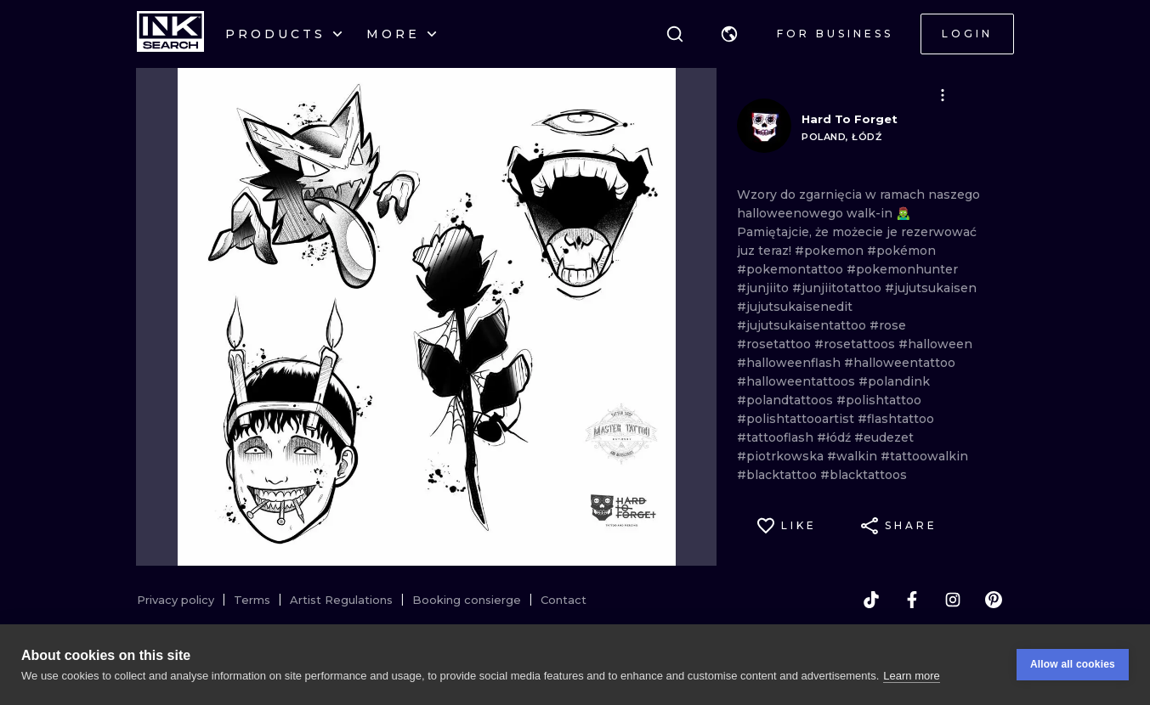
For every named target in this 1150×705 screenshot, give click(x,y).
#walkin (854, 456)
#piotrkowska (782, 456)
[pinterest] (993, 599)
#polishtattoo (878, 400)
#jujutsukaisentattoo (803, 325)
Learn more (911, 675)
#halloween (935, 344)
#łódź (835, 437)
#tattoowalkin (924, 456)
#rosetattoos (856, 344)
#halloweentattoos (797, 381)
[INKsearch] (170, 33)
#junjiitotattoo (838, 288)
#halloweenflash (790, 362)
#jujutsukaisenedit (795, 306)
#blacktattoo (778, 474)
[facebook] (912, 599)
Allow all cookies (1072, 664)
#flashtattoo (896, 418)
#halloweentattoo (899, 362)
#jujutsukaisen (931, 288)
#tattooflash (777, 437)
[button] (729, 34)
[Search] (674, 34)
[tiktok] (871, 599)
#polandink (894, 381)
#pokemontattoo (792, 269)
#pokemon (831, 250)
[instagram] (952, 599)
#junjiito (764, 288)
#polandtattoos (786, 400)
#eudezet (884, 437)
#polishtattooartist (797, 418)
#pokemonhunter (902, 269)
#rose (888, 325)
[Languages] (729, 34)
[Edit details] (942, 95)
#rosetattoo (775, 344)
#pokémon (901, 250)
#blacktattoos (863, 474)
